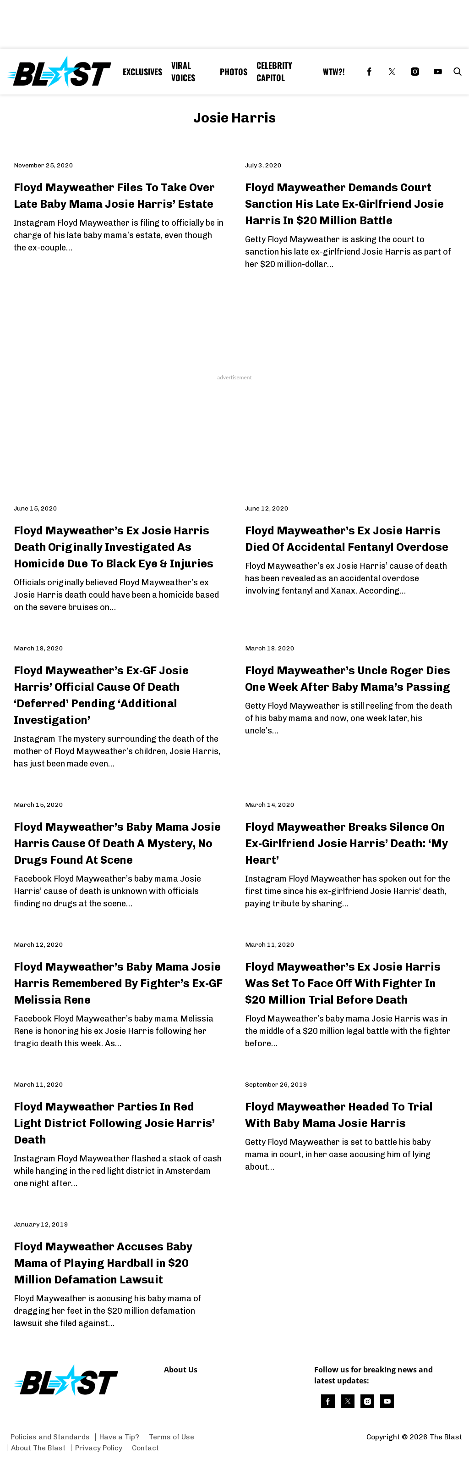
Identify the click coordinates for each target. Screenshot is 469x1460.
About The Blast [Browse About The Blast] (38, 1447)
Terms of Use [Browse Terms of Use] (171, 1436)
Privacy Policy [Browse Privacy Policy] (98, 1447)
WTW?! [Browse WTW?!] (334, 72)
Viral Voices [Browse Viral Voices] (183, 71)
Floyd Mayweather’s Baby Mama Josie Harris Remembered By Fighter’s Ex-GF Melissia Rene (118, 983)
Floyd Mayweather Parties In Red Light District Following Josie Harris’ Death (114, 1123)
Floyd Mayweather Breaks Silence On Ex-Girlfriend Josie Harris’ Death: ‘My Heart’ (346, 843)
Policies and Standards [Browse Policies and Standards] (50, 1436)
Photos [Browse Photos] (233, 72)
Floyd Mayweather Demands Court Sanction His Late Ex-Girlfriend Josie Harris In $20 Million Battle (344, 204)
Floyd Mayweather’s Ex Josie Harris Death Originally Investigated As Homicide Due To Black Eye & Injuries (113, 547)
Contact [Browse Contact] (145, 1447)
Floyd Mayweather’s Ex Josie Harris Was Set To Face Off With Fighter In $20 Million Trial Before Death (343, 983)
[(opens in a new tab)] (369, 71)
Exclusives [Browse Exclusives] (142, 72)
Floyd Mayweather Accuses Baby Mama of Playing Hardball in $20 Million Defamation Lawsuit (103, 1263)
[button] (455, 71)
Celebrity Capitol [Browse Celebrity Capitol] (274, 71)
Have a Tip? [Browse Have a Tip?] (119, 1436)
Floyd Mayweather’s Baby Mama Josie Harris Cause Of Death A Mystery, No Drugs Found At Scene (117, 843)
